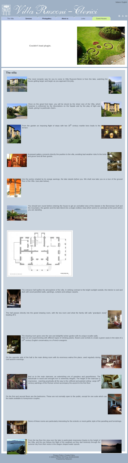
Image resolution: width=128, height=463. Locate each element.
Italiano (118, 2)
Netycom (68, 459)
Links (83, 19)
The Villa (10, 19)
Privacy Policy (58, 455)
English (124, 2)
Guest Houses (101, 19)
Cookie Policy (70, 455)
